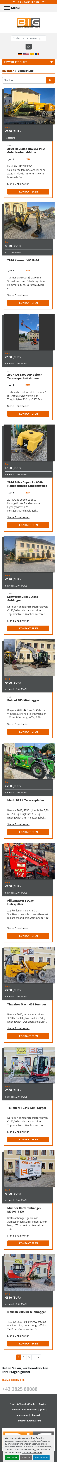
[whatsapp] (29, 46)
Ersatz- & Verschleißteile (22, 1404)
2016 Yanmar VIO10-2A (23, 260)
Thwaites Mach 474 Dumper (26, 1004)
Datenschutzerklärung (32, 1452)
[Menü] (7, 8)
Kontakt (35, 1415)
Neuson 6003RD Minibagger (26, 1312)
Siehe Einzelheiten (18, 184)
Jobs (42, 1409)
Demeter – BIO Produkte (23, 1409)
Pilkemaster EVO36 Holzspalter (20, 902)
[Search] (28, 38)
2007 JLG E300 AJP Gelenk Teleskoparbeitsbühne (24, 376)
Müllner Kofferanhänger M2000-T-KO (24, 1209)
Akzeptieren (12, 1457)
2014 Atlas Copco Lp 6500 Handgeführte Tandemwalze (27, 484)
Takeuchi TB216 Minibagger (26, 1108)
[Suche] (24, 80)
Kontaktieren (28, 191)
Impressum (22, 1415)
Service (42, 1404)
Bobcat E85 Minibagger (23, 700)
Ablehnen (26, 1457)
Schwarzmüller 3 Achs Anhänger (22, 598)
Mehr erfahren (41, 1457)
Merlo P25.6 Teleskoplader (25, 800)
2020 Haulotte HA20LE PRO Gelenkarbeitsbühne (26, 150)
